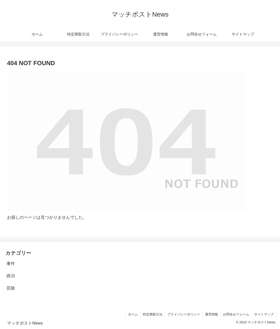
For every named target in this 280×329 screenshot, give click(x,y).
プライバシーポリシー (183, 314)
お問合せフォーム (236, 314)
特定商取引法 (152, 314)
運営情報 (211, 314)
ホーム (133, 314)
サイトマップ (264, 314)
